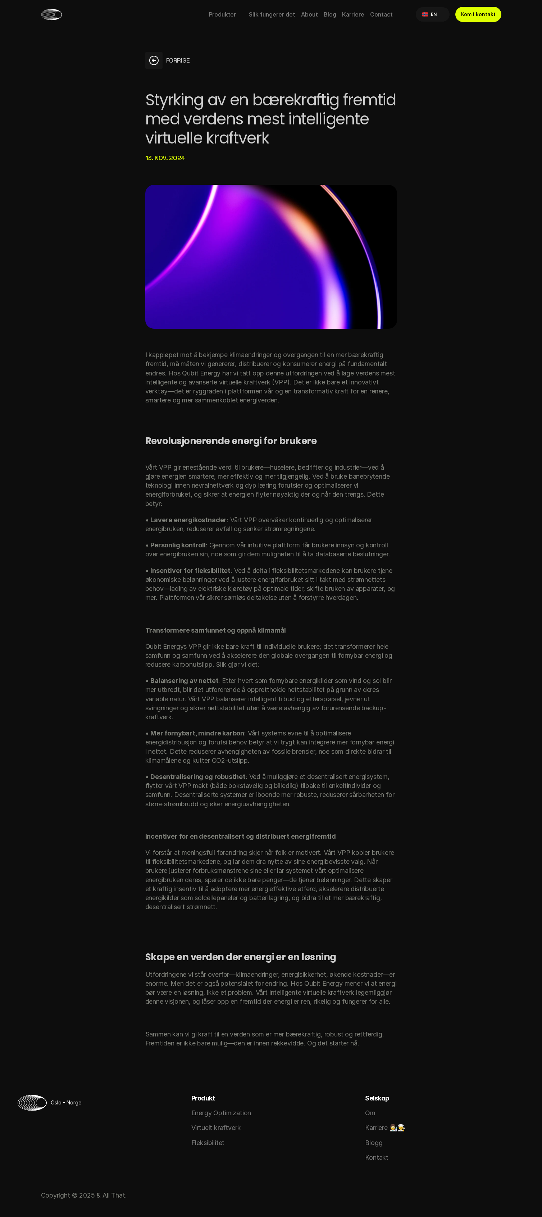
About (309, 14)
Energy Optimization (221, 1113)
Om (370, 1113)
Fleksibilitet (208, 1143)
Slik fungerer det (272, 14)
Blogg (373, 1143)
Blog (330, 14)
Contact (381, 14)
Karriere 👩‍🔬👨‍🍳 (385, 1127)
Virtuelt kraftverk (216, 1127)
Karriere (353, 14)
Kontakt (376, 1157)
